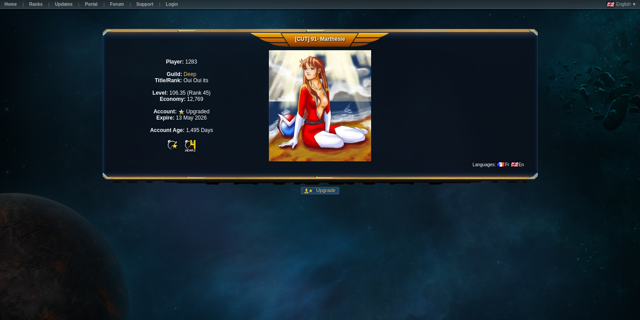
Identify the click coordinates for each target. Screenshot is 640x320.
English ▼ (621, 4)
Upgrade (325, 190)
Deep (190, 74)
